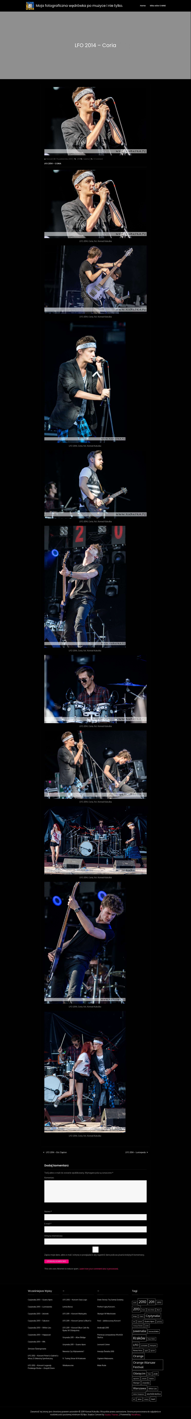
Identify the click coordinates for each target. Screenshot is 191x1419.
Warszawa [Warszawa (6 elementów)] (139, 1388)
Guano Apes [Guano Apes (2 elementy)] (149, 1321)
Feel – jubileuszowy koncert (109, 1321)
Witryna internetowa (53, 1236)
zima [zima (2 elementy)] (139, 1399)
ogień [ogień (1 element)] (146, 1350)
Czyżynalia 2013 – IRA (36, 1341)
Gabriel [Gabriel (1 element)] (140, 1321)
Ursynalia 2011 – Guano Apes (74, 1344)
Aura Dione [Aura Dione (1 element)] (151, 1310)
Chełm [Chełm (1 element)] (141, 1316)
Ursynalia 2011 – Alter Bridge (74, 1337)
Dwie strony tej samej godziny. (110, 1299)
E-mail (47, 1223)
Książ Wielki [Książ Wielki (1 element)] (151, 1339)
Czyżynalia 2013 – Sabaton (38, 1321)
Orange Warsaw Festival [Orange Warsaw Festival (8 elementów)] (144, 1365)
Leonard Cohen (103, 1344)
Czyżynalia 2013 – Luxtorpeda (40, 1307)
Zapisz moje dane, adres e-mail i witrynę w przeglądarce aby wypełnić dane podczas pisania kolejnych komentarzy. (94, 1255)
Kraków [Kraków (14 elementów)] (139, 1338)
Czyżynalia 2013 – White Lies (39, 1327)
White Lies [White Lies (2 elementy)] (153, 1388)
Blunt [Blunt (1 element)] (158, 1310)
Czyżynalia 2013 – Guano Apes (40, 1299)
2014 (79, 159)
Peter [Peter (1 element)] (149, 1374)
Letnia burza (68, 1307)
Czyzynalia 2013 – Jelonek (38, 1313)
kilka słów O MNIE (158, 5)
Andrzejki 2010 (103, 1327)
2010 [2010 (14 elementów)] (142, 1301)
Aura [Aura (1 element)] (143, 1310)
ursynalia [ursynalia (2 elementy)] (145, 1383)
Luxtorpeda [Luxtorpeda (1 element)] (144, 1345)
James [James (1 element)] (147, 1326)
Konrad (49, 159)
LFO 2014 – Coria (52, 163)
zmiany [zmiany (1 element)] (146, 1399)
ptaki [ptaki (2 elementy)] (156, 1374)
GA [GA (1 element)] (134, 1321)
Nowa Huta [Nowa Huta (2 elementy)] (137, 1350)
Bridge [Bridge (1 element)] (135, 1316)
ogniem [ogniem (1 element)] (153, 1350)
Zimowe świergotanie (37, 1349)
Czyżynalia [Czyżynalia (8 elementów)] (153, 1316)
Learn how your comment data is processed (98, 1268)
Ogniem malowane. (105, 1358)
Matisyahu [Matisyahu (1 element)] (153, 1345)
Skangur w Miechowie (106, 1313)
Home (143, 5)
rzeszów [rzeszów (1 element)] (144, 1378)
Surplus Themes (111, 1414)
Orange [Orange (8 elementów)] (138, 1356)
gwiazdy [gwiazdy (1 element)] (159, 1321)
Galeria (86, 159)
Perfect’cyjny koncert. (106, 1307)
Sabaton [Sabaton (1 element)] (151, 1378)
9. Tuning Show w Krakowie (74, 1358)
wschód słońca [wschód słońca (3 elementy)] (154, 1394)
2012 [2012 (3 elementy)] (159, 1302)
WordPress (135, 1414)
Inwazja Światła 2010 (105, 1351)
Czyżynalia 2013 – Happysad (39, 1335)
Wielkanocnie (68, 1365)
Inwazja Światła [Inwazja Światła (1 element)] (138, 1326)
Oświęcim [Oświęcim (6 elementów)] (139, 1373)
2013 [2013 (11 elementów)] (136, 1309)
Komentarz (49, 1177)
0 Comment (98, 159)
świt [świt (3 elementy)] (153, 1399)
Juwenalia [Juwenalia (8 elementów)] (139, 1331)
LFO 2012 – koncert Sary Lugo (75, 1299)
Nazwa (48, 1211)
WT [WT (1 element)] (134, 1399)
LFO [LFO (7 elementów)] (135, 1345)
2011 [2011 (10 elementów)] (151, 1302)
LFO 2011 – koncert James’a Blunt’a (77, 1321)
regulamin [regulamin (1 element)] (136, 1378)
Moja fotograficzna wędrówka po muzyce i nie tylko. (79, 5)
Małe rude (101, 1365)
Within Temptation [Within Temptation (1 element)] (138, 1394)
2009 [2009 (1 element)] (134, 1302)
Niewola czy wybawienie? (73, 1351)
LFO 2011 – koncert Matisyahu (75, 1313)
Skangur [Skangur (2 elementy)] (136, 1383)
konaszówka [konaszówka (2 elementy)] (154, 1331)
